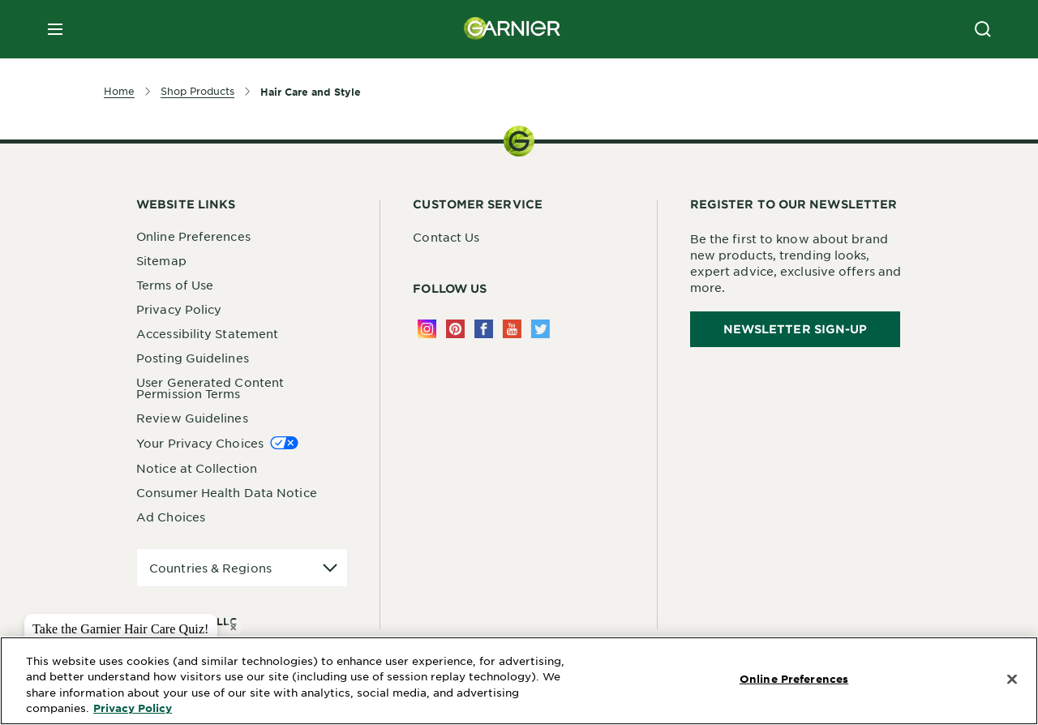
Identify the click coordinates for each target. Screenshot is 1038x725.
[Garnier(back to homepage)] (512, 29)
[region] (519, 681)
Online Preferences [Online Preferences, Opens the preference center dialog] (794, 678)
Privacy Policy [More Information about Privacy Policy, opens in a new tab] (132, 707)
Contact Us (446, 237)
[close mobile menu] (55, 29)
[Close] (1012, 679)
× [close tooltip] (233, 627)
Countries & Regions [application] (210, 567)
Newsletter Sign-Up (795, 329)
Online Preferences (193, 236)
